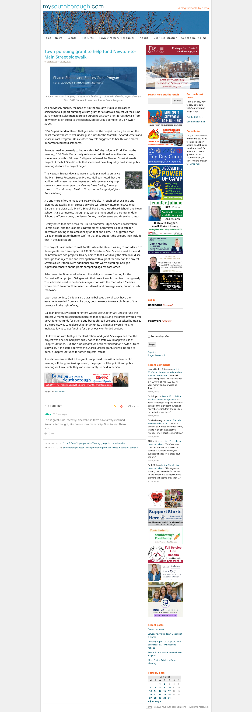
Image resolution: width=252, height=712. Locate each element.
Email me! (195, 163)
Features (88, 37)
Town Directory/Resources (117, 37)
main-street (60, 391)
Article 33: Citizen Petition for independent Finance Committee (165, 372)
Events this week (156, 629)
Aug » (158, 701)
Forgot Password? (156, 355)
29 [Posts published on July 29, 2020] (160, 697)
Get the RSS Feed (195, 117)
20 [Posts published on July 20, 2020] (150, 694)
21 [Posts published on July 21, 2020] (155, 694)
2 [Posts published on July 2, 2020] (164, 683)
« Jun (151, 701)
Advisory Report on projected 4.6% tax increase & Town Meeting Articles (164, 644)
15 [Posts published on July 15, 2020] (160, 690)
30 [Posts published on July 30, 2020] (164, 697)
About (144, 37)
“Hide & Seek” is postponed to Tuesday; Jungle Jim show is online (94, 443)
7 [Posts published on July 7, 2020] (155, 687)
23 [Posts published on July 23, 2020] (164, 694)
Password (160, 321)
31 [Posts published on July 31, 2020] (169, 697)
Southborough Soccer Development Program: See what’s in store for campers (100, 447)
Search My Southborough (163, 94)
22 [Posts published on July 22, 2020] (160, 694)
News (58, 37)
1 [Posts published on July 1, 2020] (160, 683)
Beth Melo (52, 61)
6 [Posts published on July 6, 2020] (150, 687)
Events (72, 37)
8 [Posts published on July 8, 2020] (160, 687)
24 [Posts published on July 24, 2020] (169, 694)
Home (47, 37)
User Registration (165, 37)
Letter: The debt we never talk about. (164, 422)
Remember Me (160, 336)
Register (152, 352)
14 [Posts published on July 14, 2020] (155, 690)
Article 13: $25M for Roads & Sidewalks (164, 398)
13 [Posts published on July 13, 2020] (150, 690)
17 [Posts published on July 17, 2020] (169, 690)
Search (177, 100)
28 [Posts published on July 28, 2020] (155, 697)
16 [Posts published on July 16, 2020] (164, 690)
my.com (73, 6)
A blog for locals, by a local (193, 8)
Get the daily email (196, 121)
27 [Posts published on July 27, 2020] (150, 697)
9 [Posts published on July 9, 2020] (164, 687)
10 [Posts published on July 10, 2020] (169, 687)
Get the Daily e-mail (194, 37)
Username (160, 305)
